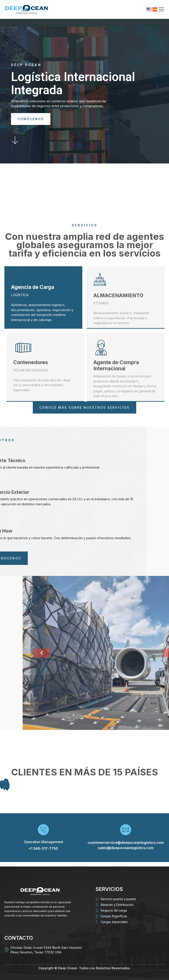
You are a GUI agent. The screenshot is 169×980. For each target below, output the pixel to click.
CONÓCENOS (31, 119)
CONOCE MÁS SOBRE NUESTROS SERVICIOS (84, 420)
